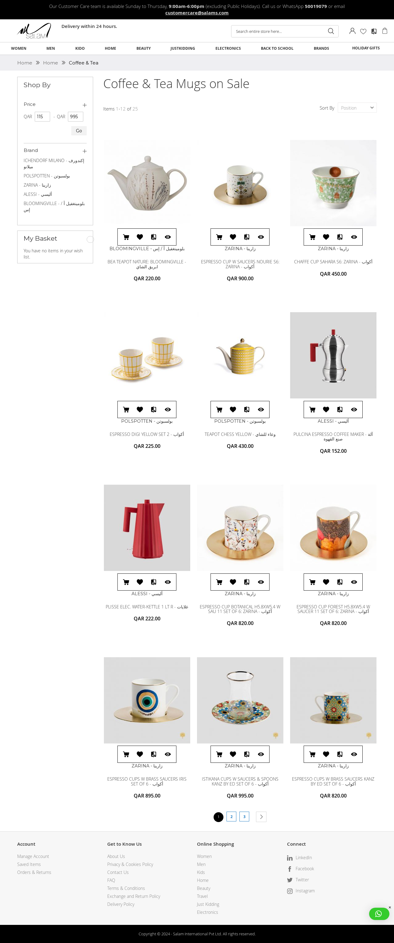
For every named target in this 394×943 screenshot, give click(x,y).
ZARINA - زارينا (37, 185)
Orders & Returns (34, 872)
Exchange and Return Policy (133, 896)
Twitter (302, 880)
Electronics (207, 912)
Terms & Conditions (126, 888)
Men (201, 864)
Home (25, 63)
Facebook (305, 868)
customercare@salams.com (197, 13)
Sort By (327, 108)
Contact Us (118, 872)
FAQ (111, 880)
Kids (201, 872)
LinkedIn (304, 857)
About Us (116, 856)
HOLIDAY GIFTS (366, 48)
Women (204, 856)
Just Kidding (208, 904)
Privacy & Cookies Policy (130, 864)
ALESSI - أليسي (38, 194)
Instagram (305, 891)
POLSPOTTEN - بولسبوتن (47, 176)
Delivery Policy (120, 904)
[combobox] (285, 31)
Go (79, 131)
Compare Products (374, 31)
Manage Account (33, 856)
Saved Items (29, 864)
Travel (202, 896)
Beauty (203, 888)
